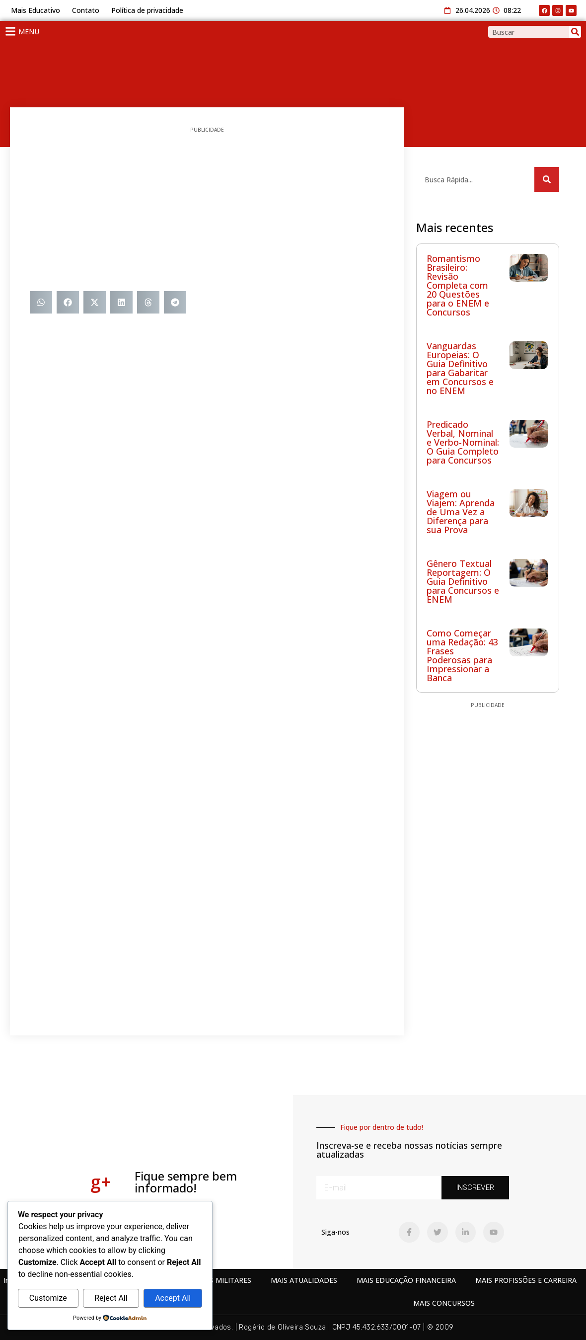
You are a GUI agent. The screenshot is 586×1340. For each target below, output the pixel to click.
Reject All (110, 1298)
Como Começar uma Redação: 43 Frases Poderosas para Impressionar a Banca (462, 655)
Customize (48, 1298)
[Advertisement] (207, 211)
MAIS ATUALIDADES (304, 1280)
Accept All (173, 1298)
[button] (41, 302)
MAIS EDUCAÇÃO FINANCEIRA (406, 1280)
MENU (28, 31)
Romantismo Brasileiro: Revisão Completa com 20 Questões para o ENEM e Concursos (458, 285)
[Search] (575, 32)
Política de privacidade (147, 10)
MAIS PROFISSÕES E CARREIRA (526, 1280)
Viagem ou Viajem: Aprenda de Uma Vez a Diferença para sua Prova (461, 512)
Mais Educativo (35, 10)
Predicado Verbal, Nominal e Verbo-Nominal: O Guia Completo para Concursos (463, 442)
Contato (85, 10)
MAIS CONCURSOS (444, 1303)
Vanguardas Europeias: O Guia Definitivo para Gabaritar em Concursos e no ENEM (460, 368)
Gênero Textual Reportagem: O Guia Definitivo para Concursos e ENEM (463, 581)
